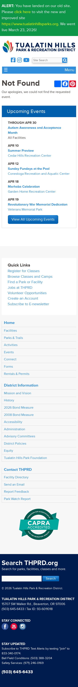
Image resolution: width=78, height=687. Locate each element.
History (9, 400)
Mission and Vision (17, 393)
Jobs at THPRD (20, 287)
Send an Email (14, 484)
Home (9, 322)
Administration (14, 429)
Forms (8, 367)
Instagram (22, 626)
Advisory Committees (19, 436)
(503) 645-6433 (13, 609)
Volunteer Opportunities (27, 293)
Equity (8, 451)
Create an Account (23, 298)
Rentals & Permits (16, 374)
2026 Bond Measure (18, 408)
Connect (10, 359)
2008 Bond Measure (19, 415)
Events (9, 352)
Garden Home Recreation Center (32, 192)
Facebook (5, 626)
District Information (21, 385)
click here (22, 11)
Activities (10, 345)
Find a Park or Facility (25, 282)
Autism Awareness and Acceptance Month (34, 130)
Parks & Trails (13, 338)
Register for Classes (24, 271)
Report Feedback (16, 492)
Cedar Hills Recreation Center (29, 156)
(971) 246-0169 (34, 663)
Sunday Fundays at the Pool (29, 169)
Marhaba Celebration (24, 187)
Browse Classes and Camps (30, 276)
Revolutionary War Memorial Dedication (37, 204)
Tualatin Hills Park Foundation (25, 458)
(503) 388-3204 (41, 658)
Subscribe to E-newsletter (28, 304)
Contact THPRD (18, 469)
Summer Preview (21, 151)
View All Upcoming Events (32, 219)
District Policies (15, 443)
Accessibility (13, 422)
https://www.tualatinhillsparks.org (30, 23)
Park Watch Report (17, 499)
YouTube (13, 626)
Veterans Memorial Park (25, 209)
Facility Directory (16, 477)
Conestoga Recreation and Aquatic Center (38, 174)
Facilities (10, 331)
